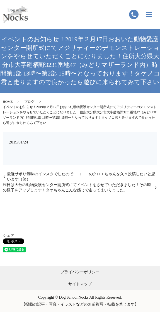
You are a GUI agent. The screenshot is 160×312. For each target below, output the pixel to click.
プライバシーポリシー (80, 272)
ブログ (29, 102)
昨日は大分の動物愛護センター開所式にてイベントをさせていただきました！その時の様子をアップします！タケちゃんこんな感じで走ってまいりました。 (77, 187)
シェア (8, 235)
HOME (8, 102)
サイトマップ (80, 284)
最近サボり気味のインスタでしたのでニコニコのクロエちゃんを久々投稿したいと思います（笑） (81, 177)
